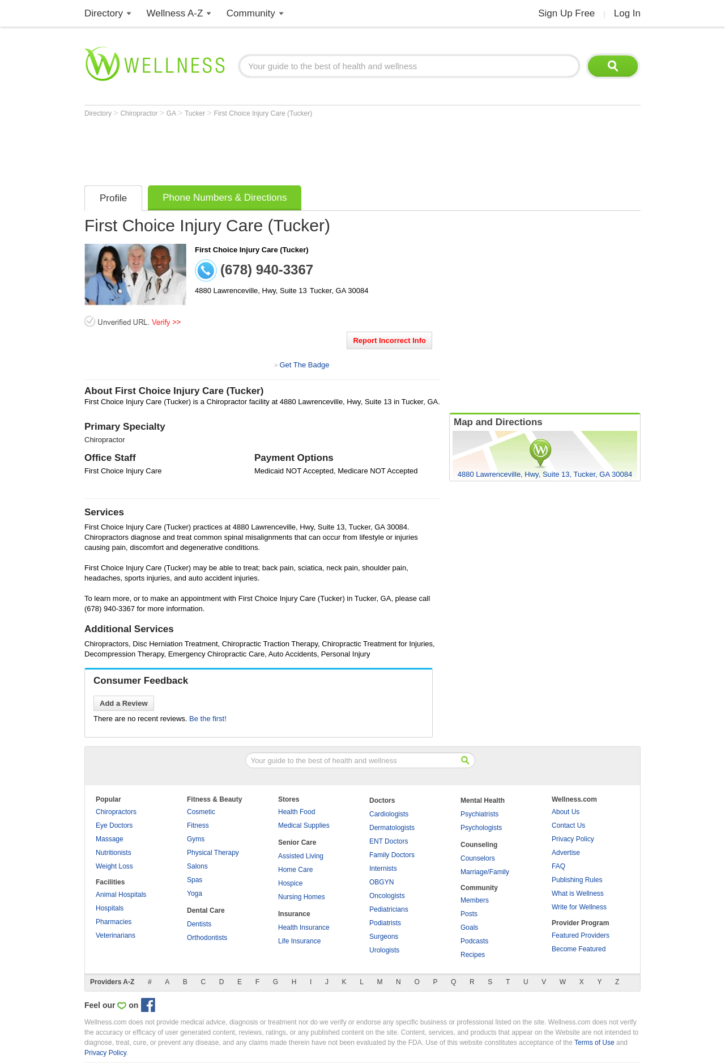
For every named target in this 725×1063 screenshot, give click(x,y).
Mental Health (482, 800)
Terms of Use (594, 1043)
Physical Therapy (213, 853)
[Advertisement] (290, 148)
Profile (113, 198)
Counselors (477, 858)
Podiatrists (385, 923)
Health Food (296, 812)
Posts (468, 914)
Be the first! (208, 718)
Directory (103, 13)
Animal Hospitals (121, 895)
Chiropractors (116, 812)
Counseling (478, 845)
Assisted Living (300, 856)
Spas (194, 880)
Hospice (290, 883)
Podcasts (474, 941)
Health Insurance (304, 927)
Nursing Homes (301, 897)
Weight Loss (114, 866)
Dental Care (206, 910)
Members (474, 900)
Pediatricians (388, 909)
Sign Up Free (566, 13)
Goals (469, 927)
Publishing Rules (577, 880)
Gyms (195, 839)
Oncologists (387, 896)
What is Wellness (578, 893)
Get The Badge (304, 365)
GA (172, 113)
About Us (565, 812)
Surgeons (383, 937)
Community (251, 13)
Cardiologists (388, 814)
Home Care (295, 870)
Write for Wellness (579, 907)
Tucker (196, 113)
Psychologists (481, 828)
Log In (627, 13)
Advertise (566, 853)
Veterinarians (115, 935)
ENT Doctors (388, 841)
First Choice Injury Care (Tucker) (263, 113)
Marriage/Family (484, 872)
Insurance (294, 914)
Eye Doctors (114, 825)
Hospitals (109, 908)
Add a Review (124, 703)
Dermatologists (392, 828)
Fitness (198, 825)
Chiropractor (139, 113)
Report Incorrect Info (389, 340)
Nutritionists (113, 853)
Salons (197, 866)
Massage (109, 839)
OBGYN (381, 882)
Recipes (472, 955)
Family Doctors (392, 855)
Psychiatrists (479, 814)
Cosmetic (201, 812)
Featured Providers (580, 935)
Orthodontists (207, 938)
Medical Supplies (304, 825)
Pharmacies (113, 922)
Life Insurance (299, 941)
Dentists (199, 924)
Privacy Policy (573, 839)
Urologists (384, 950)
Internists (383, 869)
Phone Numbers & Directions (225, 197)
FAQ (558, 866)
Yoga (194, 893)
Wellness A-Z (175, 13)
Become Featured (578, 949)
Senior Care (297, 842)
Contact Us (568, 825)
